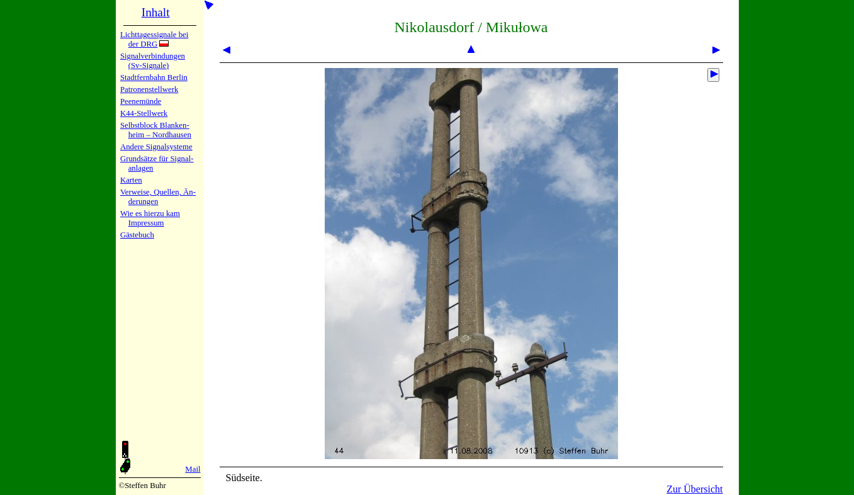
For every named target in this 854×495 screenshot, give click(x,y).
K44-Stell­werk (143, 113)
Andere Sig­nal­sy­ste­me (156, 146)
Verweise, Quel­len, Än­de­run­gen (158, 197)
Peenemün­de (140, 101)
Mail (192, 469)
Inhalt (156, 12)
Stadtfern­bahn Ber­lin (154, 77)
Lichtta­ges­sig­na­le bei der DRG (154, 39)
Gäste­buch (137, 234)
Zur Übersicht (694, 489)
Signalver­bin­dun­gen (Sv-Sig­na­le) (152, 61)
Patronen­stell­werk (149, 89)
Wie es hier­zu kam (150, 213)
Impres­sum (146, 223)
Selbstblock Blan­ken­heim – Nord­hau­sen (155, 130)
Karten (131, 180)
